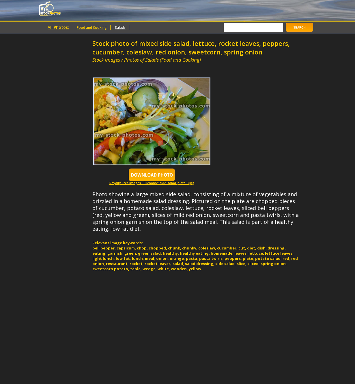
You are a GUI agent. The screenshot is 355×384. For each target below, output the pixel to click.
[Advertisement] (159, 65)
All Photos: (58, 27)
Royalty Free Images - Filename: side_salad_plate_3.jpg (151, 181)
